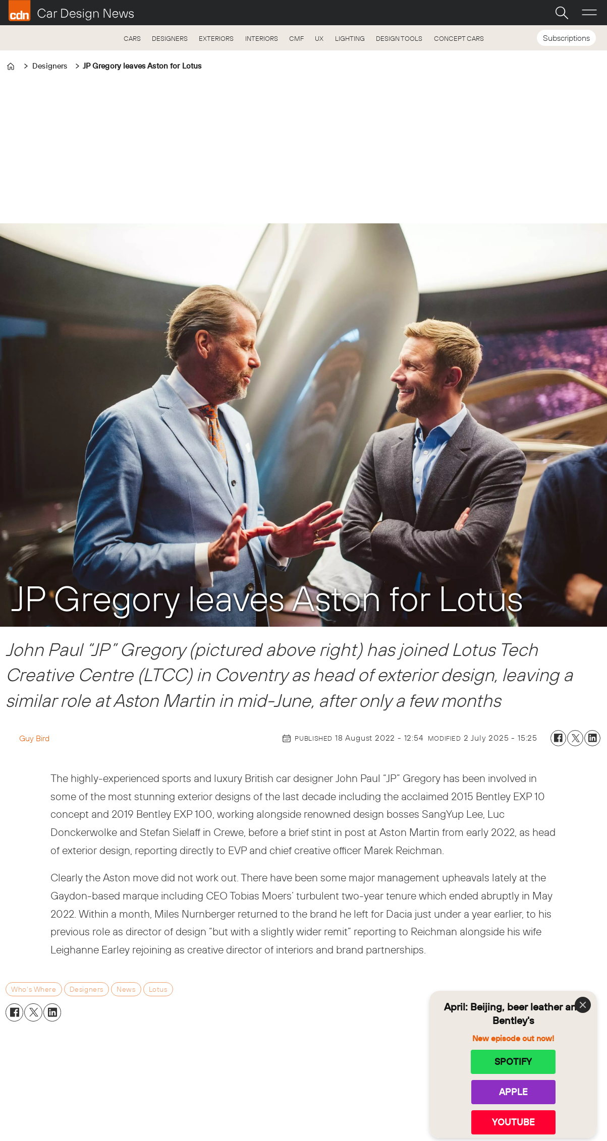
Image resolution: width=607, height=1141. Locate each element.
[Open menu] (589, 13)
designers (86, 989)
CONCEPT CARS (459, 38)
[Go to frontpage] (71, 10)
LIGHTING (350, 38)
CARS (132, 38)
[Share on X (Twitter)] (575, 738)
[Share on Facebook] (558, 738)
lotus (158, 989)
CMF (296, 38)
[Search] (561, 12)
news (126, 989)
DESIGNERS (170, 38)
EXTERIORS (216, 38)
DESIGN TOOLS (399, 38)
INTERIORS (261, 38)
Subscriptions (566, 38)
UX (319, 38)
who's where (33, 989)
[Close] (583, 1005)
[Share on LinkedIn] (592, 738)
